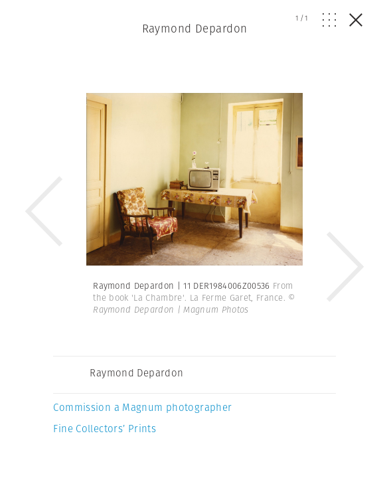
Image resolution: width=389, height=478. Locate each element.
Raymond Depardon (195, 29)
